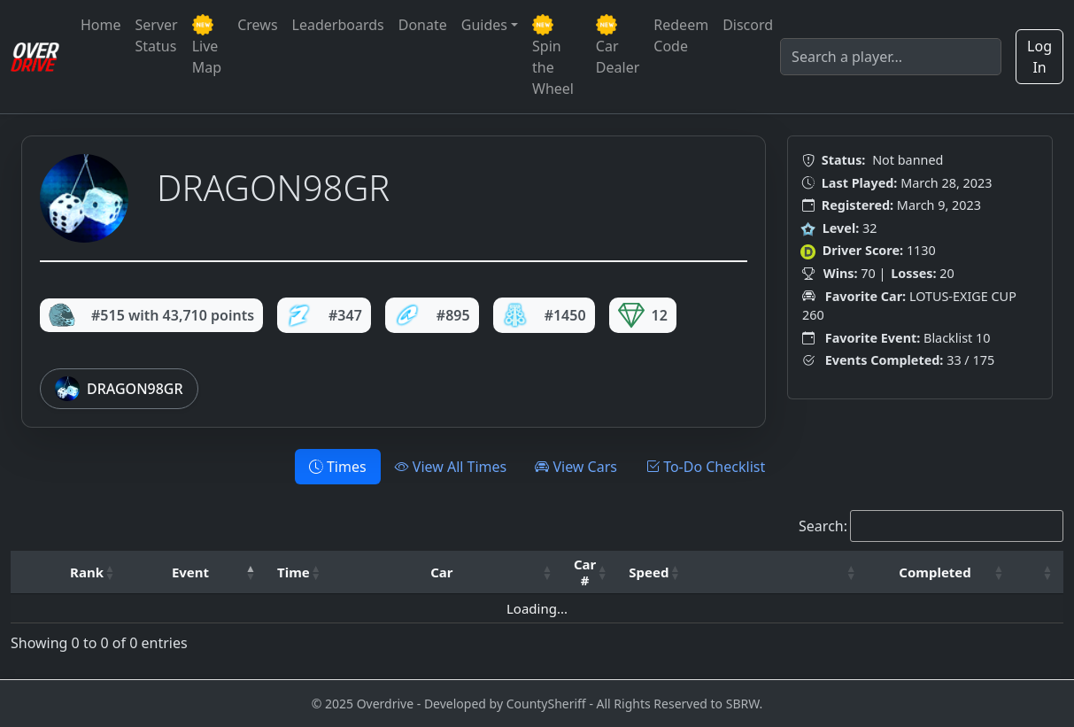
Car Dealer (617, 45)
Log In (1039, 56)
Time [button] (293, 572)
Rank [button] (87, 572)
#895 (432, 315)
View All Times (451, 466)
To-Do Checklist (705, 466)
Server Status (156, 35)
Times (338, 466)
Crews (257, 25)
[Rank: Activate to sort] (92, 572)
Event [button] (190, 572)
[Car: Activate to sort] (447, 572)
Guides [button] (484, 25)
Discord (747, 25)
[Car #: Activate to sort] (590, 572)
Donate (422, 25)
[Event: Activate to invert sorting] (196, 572)
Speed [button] (648, 572)
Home (101, 25)
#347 (324, 315)
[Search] (890, 56)
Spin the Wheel (553, 56)
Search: (823, 526)
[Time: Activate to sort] (299, 572)
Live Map (206, 45)
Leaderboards (338, 25)
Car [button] (441, 572)
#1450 (544, 315)
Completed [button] (934, 572)
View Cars (576, 466)
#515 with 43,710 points (151, 315)
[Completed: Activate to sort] (941, 572)
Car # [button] (585, 572)
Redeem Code (680, 35)
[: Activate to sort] (779, 572)
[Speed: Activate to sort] (654, 572)
